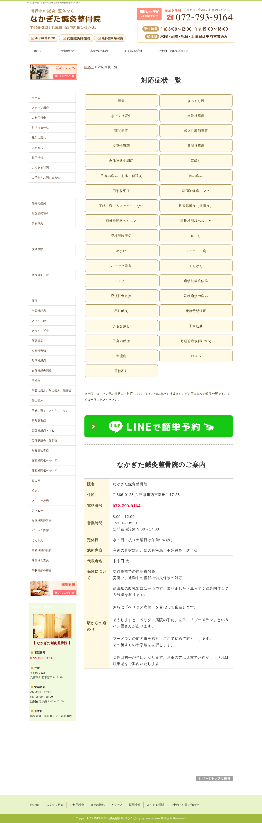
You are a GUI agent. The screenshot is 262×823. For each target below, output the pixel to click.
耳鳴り (196, 160)
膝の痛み (196, 176)
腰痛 (121, 101)
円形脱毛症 (121, 191)
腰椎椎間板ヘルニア (195, 221)
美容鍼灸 (37, 223)
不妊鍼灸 (121, 311)
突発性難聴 (121, 145)
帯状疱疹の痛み (196, 296)
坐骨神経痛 (195, 116)
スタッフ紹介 (40, 107)
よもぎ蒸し (121, 326)
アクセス (37, 147)
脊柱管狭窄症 (121, 236)
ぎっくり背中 (121, 116)
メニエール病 (196, 251)
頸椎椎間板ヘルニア (121, 221)
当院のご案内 (99, 51)
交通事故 (37, 249)
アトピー (121, 281)
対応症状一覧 (40, 127)
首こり (196, 236)
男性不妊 (121, 371)
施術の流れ (39, 137)
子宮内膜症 (121, 341)
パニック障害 (121, 266)
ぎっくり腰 (195, 101)
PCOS (196, 356)
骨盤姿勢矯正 (40, 213)
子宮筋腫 (196, 326)
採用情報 (37, 157)
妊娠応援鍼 (39, 203)
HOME (89, 67)
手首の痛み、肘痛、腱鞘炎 (121, 176)
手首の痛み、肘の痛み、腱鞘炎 (51, 390)
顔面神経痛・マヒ (196, 191)
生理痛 (121, 356)
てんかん (196, 266)
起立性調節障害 (196, 131)
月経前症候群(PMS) (196, 341)
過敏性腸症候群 (196, 281)
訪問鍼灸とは (40, 275)
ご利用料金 (66, 51)
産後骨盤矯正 (196, 311)
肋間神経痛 (195, 145)
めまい (121, 251)
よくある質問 (133, 51)
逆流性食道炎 (121, 296)
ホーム (38, 51)
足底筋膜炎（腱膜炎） (196, 206)
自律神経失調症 (121, 160)
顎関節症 (121, 131)
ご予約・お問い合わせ (173, 51)
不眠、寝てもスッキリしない (121, 206)
